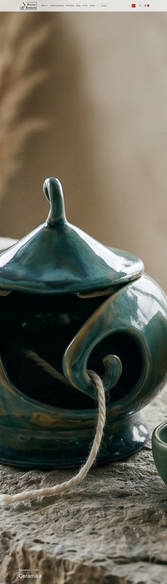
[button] (133, 6)
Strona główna (24, 570)
